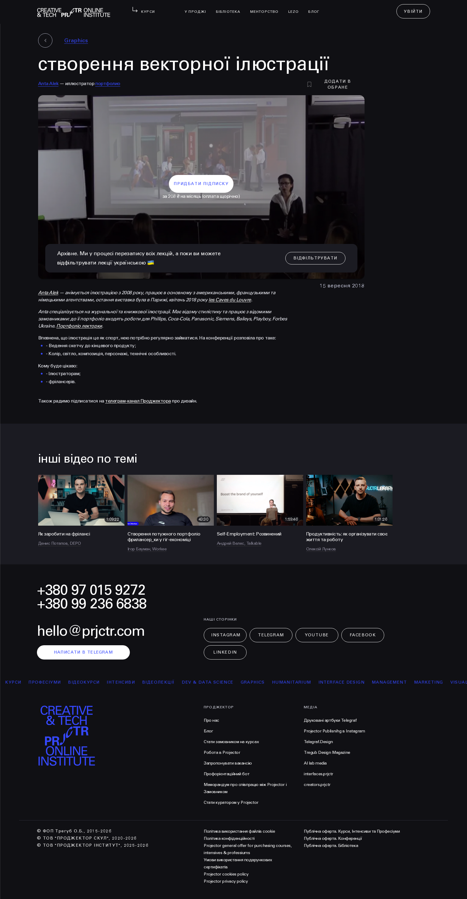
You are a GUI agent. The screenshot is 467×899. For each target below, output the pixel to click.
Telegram (271, 635)
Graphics (76, 40)
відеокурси (87, 682)
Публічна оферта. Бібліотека (331, 845)
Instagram (226, 635)
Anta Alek (48, 83)
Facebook (363, 635)
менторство (267, 8)
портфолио (107, 83)
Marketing (431, 682)
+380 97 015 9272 (91, 590)
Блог (316, 8)
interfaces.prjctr (318, 773)
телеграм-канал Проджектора (138, 401)
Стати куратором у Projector (231, 802)
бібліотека (230, 8)
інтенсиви (124, 682)
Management (392, 682)
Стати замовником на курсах (231, 741)
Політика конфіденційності (229, 838)
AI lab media (315, 763)
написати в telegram (83, 652)
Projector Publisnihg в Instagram (334, 731)
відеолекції (161, 682)
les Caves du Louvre (229, 300)
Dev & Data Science (210, 682)
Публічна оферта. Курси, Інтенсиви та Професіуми (352, 831)
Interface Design (344, 682)
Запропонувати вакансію (228, 763)
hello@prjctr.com (91, 631)
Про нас (211, 720)
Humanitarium (294, 682)
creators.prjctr (317, 784)
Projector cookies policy (226, 874)
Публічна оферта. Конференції (333, 838)
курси (16, 682)
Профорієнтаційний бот (226, 773)
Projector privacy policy (226, 881)
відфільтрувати (315, 258)
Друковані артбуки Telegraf (330, 720)
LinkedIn (225, 652)
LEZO (296, 8)
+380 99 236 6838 (92, 603)
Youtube (317, 635)
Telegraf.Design (318, 741)
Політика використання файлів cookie (239, 831)
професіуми (48, 682)
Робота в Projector (222, 752)
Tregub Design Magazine (327, 752)
